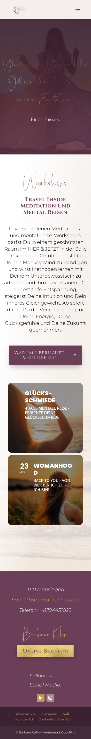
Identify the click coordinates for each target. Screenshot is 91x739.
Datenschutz (25, 713)
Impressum (48, 713)
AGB (66, 713)
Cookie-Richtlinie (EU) (54, 719)
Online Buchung (45, 650)
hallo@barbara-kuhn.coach (45, 600)
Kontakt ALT (24, 719)
